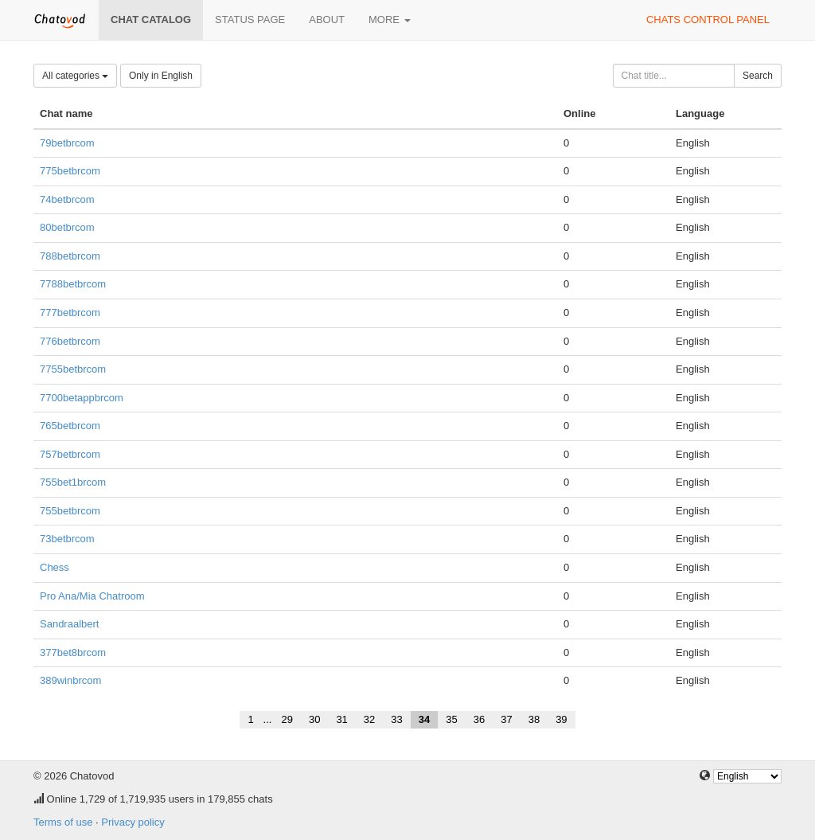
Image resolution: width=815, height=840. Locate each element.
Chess (54, 567)
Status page (250, 19)
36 (479, 719)
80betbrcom (67, 227)
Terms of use (62, 822)
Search (758, 75)
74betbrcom (67, 199)
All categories (75, 75)
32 (369, 719)
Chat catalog (151, 19)
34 (424, 719)
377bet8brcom (73, 652)
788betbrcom (70, 256)
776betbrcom (70, 341)
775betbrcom (70, 171)
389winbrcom (70, 680)
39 (561, 719)
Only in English (161, 75)
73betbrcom (67, 539)
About (327, 19)
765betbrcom (70, 426)
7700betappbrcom (81, 398)
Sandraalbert (69, 624)
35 (451, 719)
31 (341, 719)
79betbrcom (67, 143)
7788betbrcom (73, 284)
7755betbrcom (73, 369)
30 (314, 719)
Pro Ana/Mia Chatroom (92, 596)
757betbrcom (70, 454)
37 (506, 719)
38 (534, 719)
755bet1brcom (73, 482)
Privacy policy (132, 822)
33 (396, 719)
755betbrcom (70, 511)
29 (286, 719)
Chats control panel (708, 19)
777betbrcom (70, 312)
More (390, 19)
